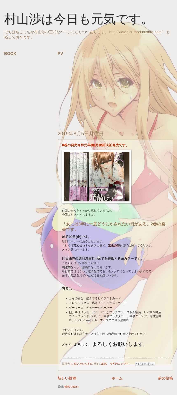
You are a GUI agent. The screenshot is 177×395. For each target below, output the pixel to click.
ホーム (117, 378)
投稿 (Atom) (71, 386)
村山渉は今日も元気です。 (78, 20)
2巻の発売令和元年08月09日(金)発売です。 (95, 145)
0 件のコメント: (120, 363)
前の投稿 (165, 378)
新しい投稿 (67, 378)
